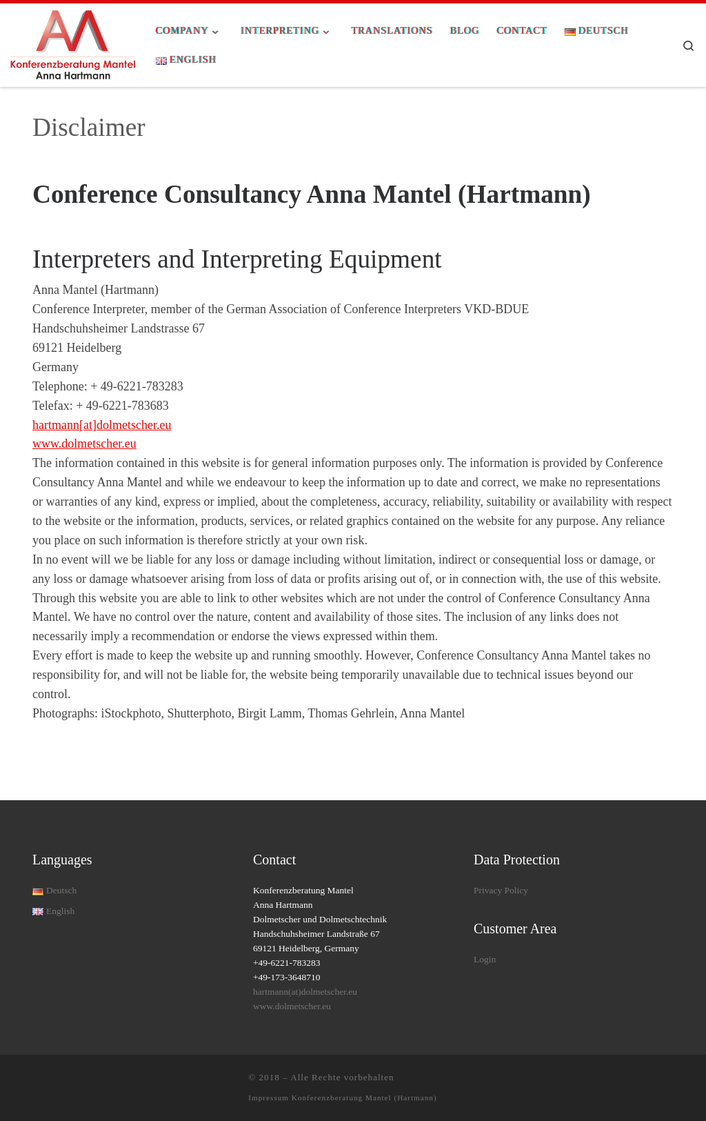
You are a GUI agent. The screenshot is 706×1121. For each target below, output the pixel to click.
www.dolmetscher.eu (84, 443)
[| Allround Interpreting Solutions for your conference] (72, 43)
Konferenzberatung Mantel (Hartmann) (364, 1097)
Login (485, 959)
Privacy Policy (501, 890)
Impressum (270, 1097)
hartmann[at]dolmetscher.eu (101, 425)
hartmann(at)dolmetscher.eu (305, 991)
